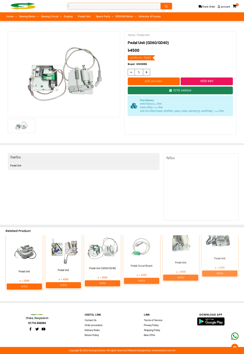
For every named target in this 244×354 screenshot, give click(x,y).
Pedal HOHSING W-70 (24, 266)
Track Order (207, 6)
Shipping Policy (152, 330)
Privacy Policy (151, 325)
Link (147, 314)
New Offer (149, 335)
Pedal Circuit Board (180, 248)
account (224, 6)
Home (131, 35)
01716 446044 (180, 90)
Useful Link (93, 314)
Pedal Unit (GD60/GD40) (141, 255)
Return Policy (92, 335)
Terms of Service (153, 320)
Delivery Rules (92, 330)
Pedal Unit (143, 35)
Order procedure (94, 325)
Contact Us (91, 320)
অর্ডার (24, 281)
